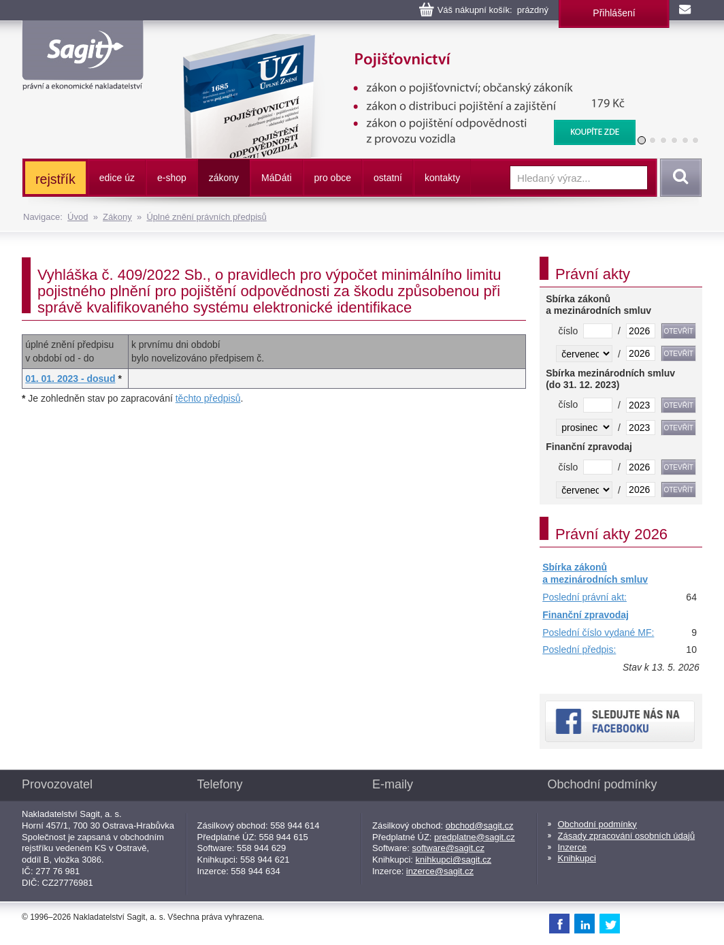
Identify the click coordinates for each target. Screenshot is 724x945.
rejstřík (55, 179)
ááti (276, 177)
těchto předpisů (208, 398)
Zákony (117, 217)
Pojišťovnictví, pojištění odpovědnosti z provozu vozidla (400, 40)
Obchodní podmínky (597, 824)
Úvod (77, 217)
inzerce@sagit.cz (440, 871)
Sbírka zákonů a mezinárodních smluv (595, 573)
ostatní (388, 177)
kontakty (442, 177)
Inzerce (572, 847)
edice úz (117, 177)
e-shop (171, 177)
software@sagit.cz (448, 848)
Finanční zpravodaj (585, 614)
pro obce (332, 177)
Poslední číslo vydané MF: (598, 632)
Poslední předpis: (579, 649)
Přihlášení (614, 12)
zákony (224, 177)
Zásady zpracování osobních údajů (626, 836)
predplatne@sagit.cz (474, 837)
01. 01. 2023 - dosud (70, 378)
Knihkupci (577, 858)
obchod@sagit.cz (480, 825)
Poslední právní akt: (584, 597)
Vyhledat (678, 177)
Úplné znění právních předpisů (206, 217)
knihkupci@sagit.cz (453, 859)
